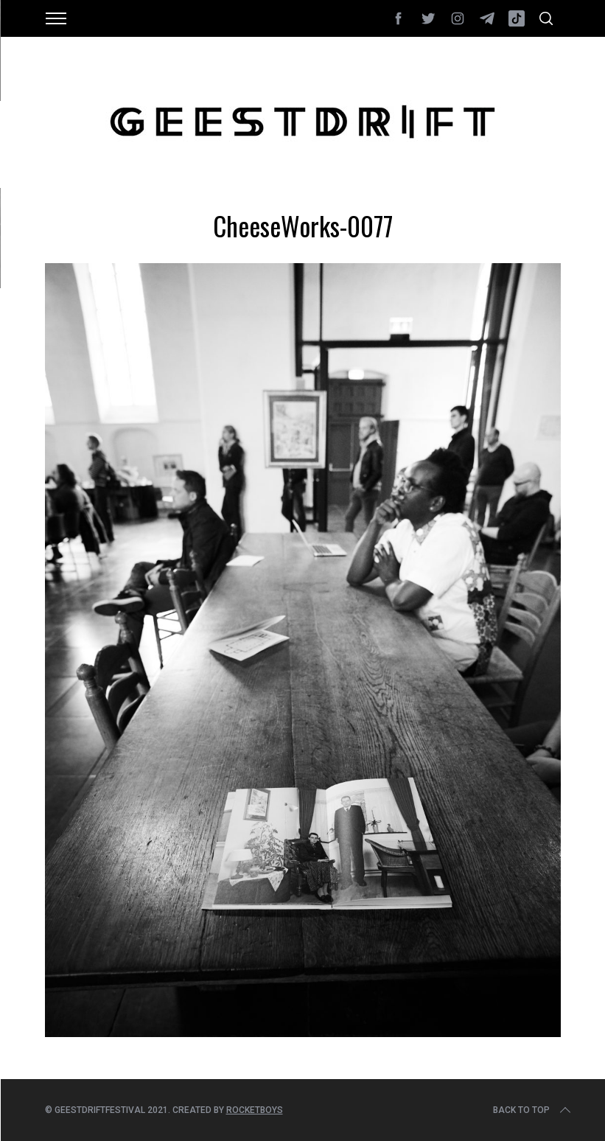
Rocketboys (254, 1110)
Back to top (533, 1110)
